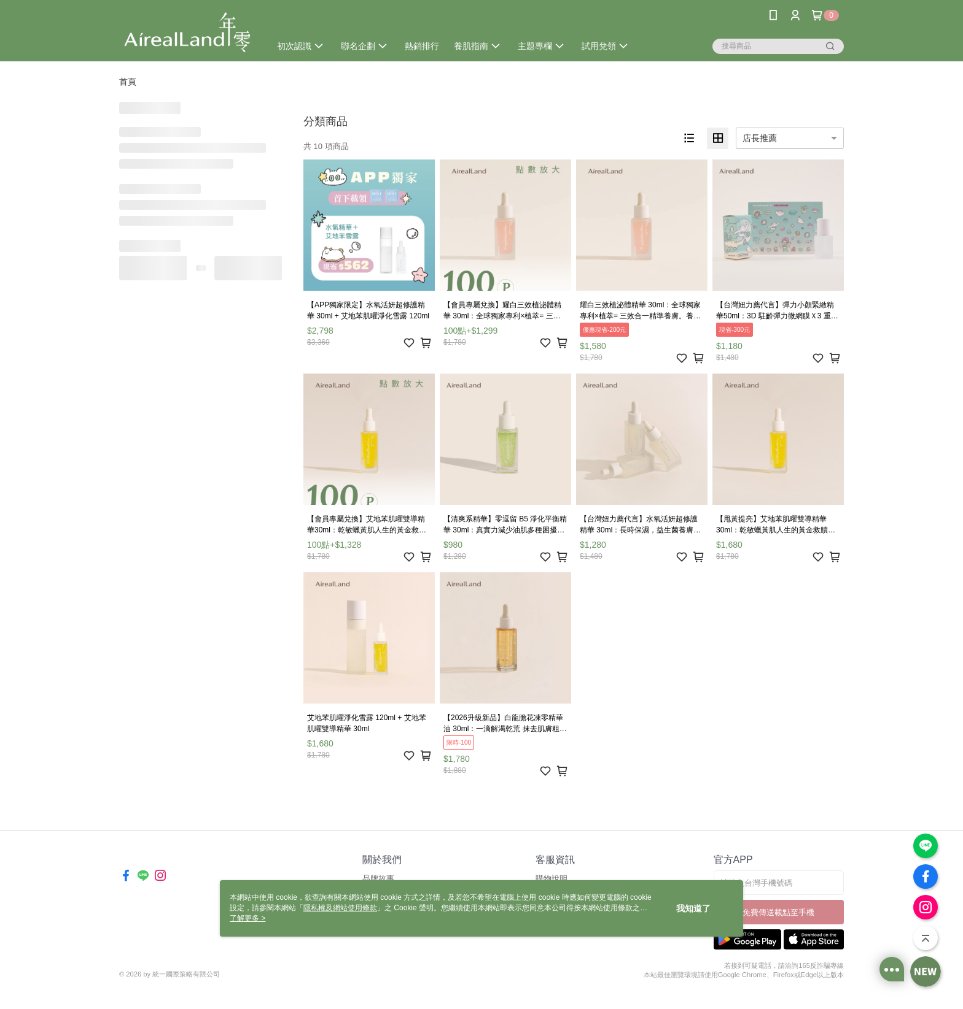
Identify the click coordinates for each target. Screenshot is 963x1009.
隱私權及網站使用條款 (340, 907)
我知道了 (693, 908)
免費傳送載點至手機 (778, 912)
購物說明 (551, 878)
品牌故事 (378, 878)
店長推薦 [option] (760, 138)
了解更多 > (247, 918)
